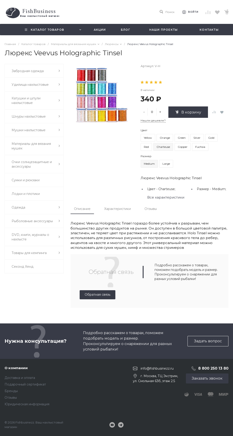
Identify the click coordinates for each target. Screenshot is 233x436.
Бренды (11, 391)
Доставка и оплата (20, 378)
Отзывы (150, 209)
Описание (82, 209)
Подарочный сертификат (25, 384)
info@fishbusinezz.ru (157, 368)
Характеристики (117, 209)
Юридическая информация (27, 404)
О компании (16, 368)
